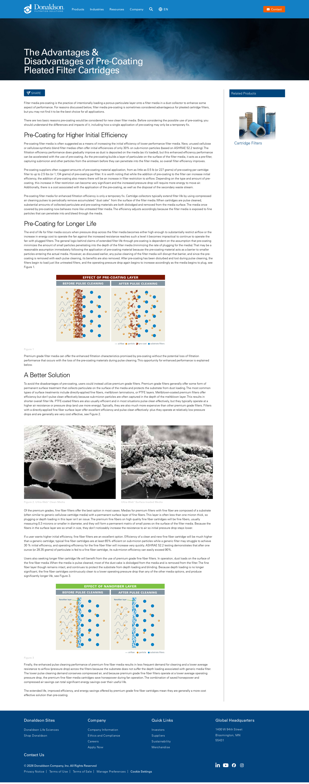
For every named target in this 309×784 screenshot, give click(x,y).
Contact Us (34, 754)
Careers (93, 741)
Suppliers (158, 735)
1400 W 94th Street (228, 729)
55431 (219, 740)
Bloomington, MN (227, 735)
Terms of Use (58, 771)
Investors (158, 729)
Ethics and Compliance (104, 735)
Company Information (103, 729)
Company (136, 9)
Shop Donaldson (35, 735)
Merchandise (161, 747)
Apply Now (95, 747)
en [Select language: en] (163, 9)
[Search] (151, 9)
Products (78, 9)
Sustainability (161, 741)
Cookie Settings (141, 771)
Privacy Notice (34, 771)
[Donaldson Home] (46, 9)
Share (36, 93)
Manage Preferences (111, 771)
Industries (97, 9)
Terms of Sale (82, 771)
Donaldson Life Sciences (41, 729)
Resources (117, 9)
